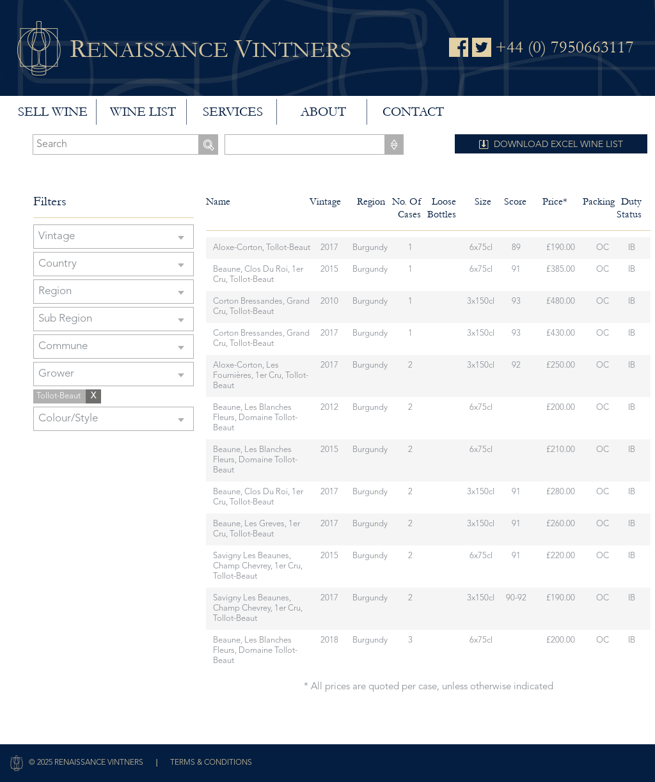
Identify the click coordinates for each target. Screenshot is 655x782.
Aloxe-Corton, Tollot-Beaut (261, 248)
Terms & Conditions (211, 763)
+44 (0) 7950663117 (564, 47)
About (323, 112)
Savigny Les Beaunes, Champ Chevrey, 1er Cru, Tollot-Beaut (258, 566)
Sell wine (53, 112)
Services (233, 112)
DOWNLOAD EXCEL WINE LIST (558, 144)
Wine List (143, 112)
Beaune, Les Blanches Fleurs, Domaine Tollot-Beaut (255, 417)
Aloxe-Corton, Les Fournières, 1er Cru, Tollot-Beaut (260, 375)
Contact (413, 112)
